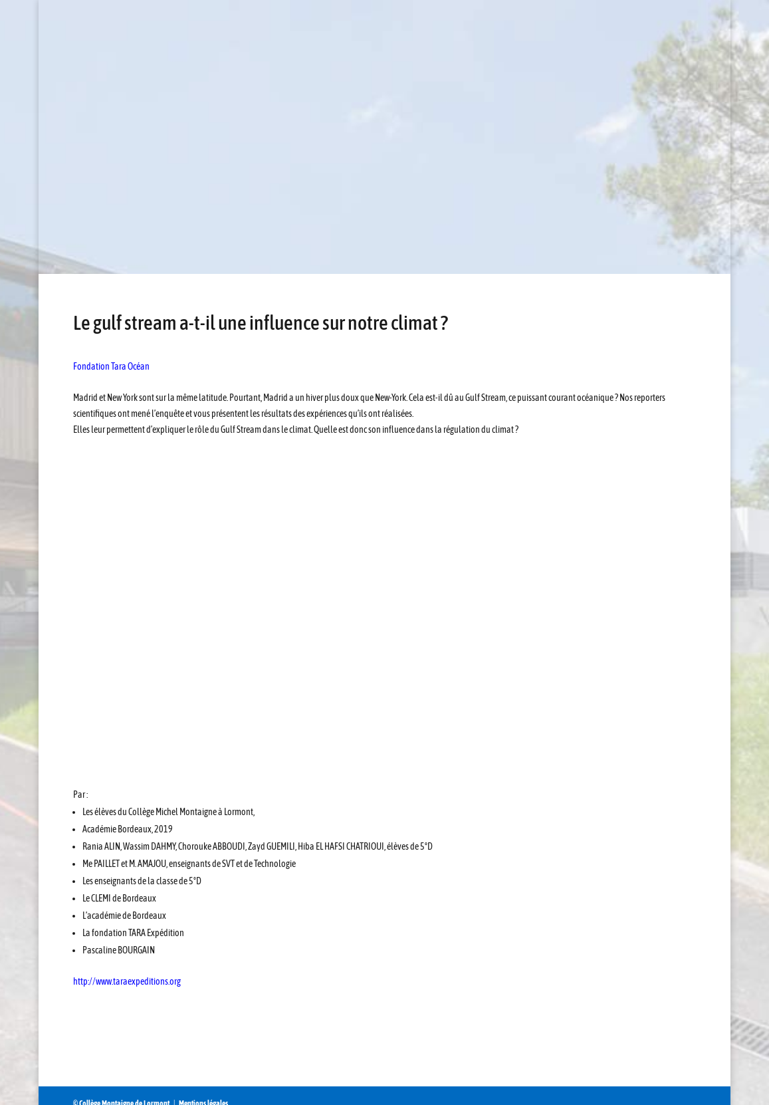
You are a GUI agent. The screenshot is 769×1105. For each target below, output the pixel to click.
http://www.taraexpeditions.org (127, 981)
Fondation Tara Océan (111, 366)
